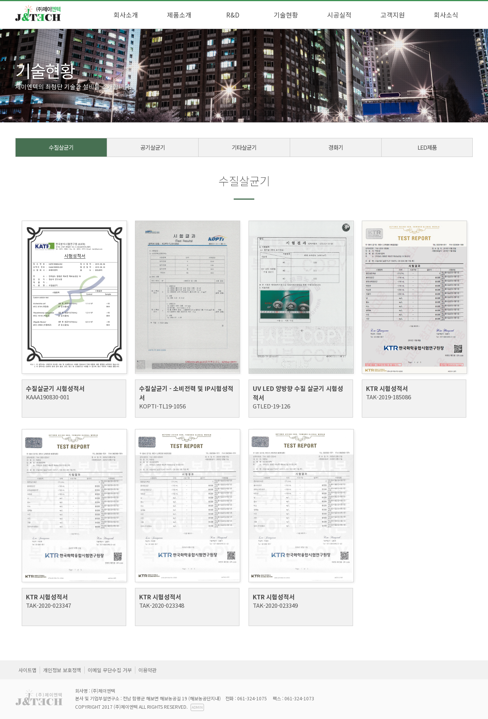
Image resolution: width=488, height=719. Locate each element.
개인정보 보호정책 (62, 670)
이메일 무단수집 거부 (110, 670)
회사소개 (126, 14)
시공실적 (339, 14)
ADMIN (197, 707)
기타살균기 (244, 147)
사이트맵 (27, 670)
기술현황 (286, 14)
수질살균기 (61, 147)
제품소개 (179, 14)
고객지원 (392, 14)
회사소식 (446, 14)
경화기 (335, 147)
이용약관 (147, 670)
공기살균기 (152, 147)
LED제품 (427, 147)
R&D (232, 14)
